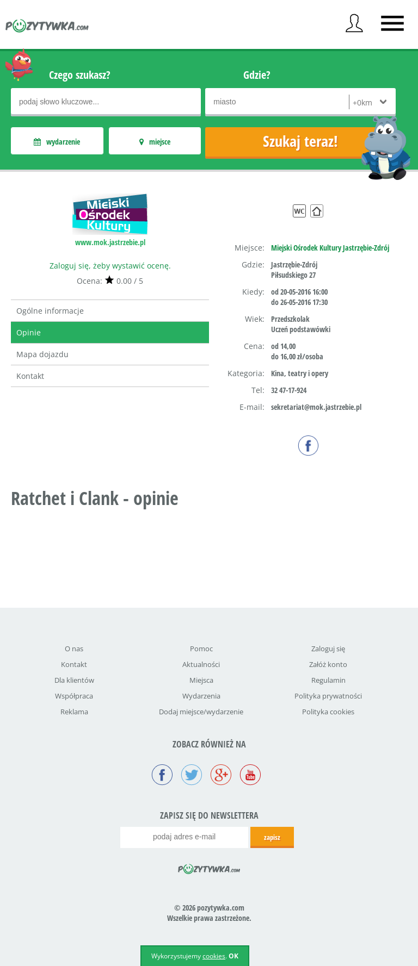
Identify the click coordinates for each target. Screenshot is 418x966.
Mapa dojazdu (42, 354)
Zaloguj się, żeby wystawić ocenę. (110, 265)
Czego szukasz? (79, 74)
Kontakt (30, 376)
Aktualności (201, 664)
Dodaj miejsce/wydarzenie (201, 711)
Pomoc (201, 648)
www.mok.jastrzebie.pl (110, 242)
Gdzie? (257, 74)
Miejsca (201, 680)
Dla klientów (74, 680)
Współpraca (74, 696)
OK (233, 956)
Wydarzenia (201, 696)
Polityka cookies (328, 711)
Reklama (74, 711)
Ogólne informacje (50, 311)
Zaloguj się (328, 648)
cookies (213, 956)
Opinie (28, 332)
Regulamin (328, 680)
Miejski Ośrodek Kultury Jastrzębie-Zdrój (330, 247)
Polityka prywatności (328, 696)
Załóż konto (328, 664)
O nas (74, 648)
